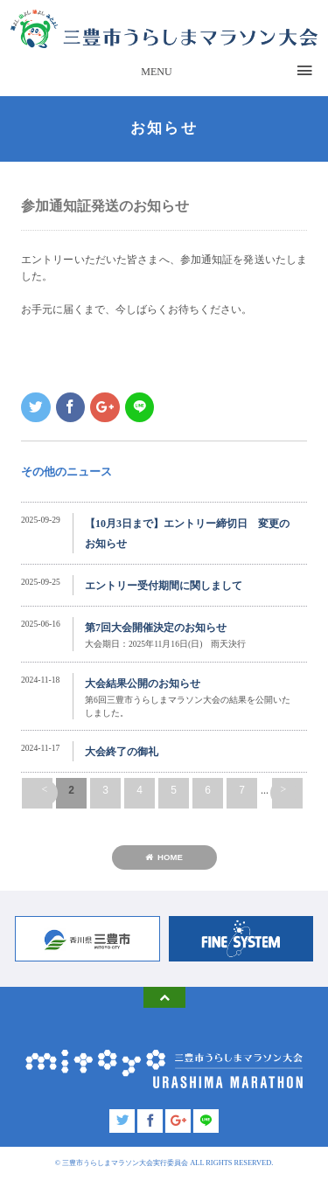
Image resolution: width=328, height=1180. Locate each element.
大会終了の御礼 (121, 752)
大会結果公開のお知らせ (142, 683)
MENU (156, 72)
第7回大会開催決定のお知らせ (156, 627)
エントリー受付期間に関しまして (163, 586)
